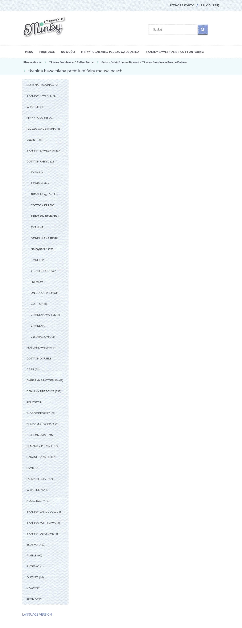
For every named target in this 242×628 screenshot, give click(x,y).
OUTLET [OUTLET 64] (32, 577)
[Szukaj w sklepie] (174, 29)
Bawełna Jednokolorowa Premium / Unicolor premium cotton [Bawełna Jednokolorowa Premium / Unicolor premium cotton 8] (44, 281)
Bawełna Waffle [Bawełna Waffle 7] (43, 314)
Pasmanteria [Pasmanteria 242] (36, 478)
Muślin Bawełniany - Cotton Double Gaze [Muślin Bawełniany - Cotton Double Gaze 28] (42, 358)
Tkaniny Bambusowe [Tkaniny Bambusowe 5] (42, 511)
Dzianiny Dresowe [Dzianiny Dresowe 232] (40, 391)
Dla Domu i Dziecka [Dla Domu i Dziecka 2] (40, 424)
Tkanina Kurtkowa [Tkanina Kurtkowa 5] (41, 522)
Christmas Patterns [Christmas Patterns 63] (42, 380)
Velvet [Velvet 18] (31, 139)
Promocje (34, 599)
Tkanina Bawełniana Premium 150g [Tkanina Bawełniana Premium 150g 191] (41, 183)
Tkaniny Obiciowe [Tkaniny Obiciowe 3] (40, 533)
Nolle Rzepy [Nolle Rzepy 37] (35, 500)
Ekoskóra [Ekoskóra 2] (33, 544)
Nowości (33, 588)
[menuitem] (29, 51)
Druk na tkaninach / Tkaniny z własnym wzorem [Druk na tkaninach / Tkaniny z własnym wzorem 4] (42, 95)
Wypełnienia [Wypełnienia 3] (35, 489)
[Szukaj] (203, 29)
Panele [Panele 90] (31, 555)
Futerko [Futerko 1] (33, 566)
